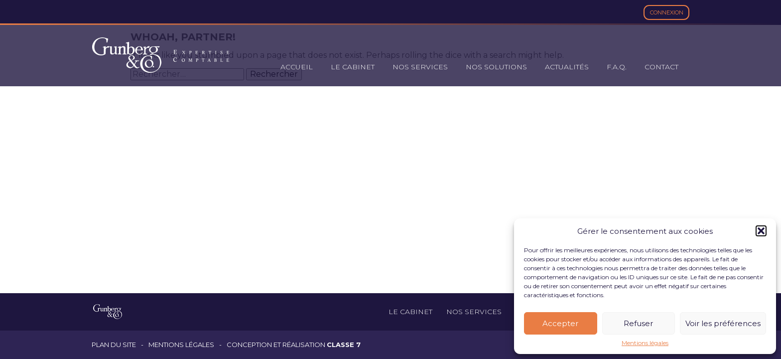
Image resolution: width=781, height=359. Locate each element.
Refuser (638, 323)
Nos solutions (496, 66)
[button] (761, 231)
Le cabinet (353, 66)
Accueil (296, 66)
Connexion (666, 12)
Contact (661, 66)
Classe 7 (344, 345)
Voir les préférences (723, 323)
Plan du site (114, 345)
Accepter (560, 323)
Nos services (420, 66)
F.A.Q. (617, 66)
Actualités (567, 66)
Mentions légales (645, 343)
